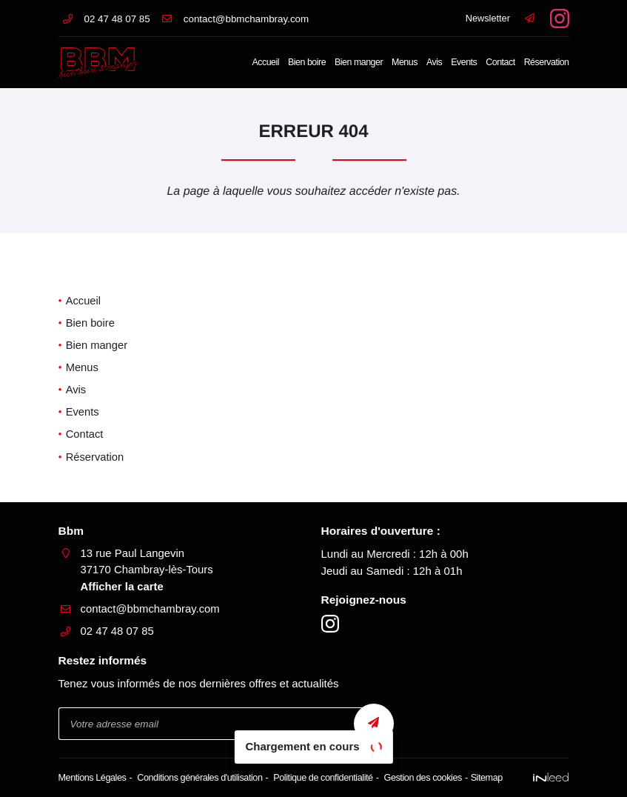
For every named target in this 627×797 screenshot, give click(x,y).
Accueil (265, 62)
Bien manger (359, 62)
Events (464, 62)
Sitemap (486, 777)
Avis (434, 62)
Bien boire (307, 62)
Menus (405, 62)
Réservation (546, 62)
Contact (500, 62)
